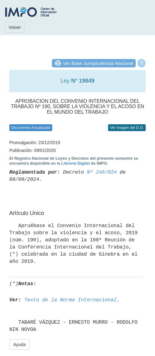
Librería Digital (76, 163)
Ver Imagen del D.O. (127, 128)
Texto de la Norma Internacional (70, 300)
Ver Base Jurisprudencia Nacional (98, 63)
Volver (15, 27)
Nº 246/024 (102, 172)
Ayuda (19, 344)
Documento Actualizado (30, 128)
